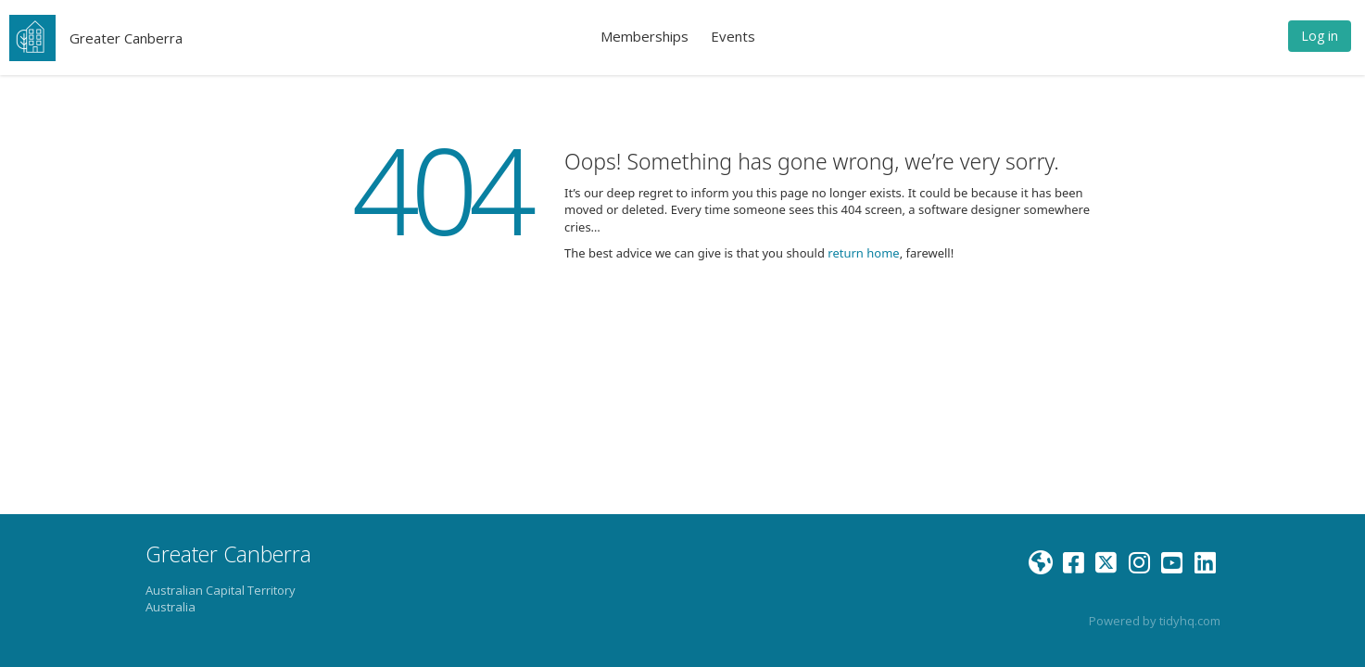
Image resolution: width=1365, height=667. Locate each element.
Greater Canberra (126, 38)
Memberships (644, 36)
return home (863, 253)
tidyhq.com (1189, 620)
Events (733, 36)
